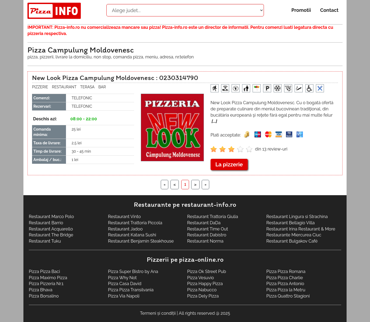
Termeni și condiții (158, 313)
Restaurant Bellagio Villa (290, 222)
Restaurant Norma (205, 241)
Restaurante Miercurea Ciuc (293, 234)
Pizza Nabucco (202, 289)
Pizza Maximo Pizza (48, 277)
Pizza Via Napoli (123, 296)
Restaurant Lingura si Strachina (297, 216)
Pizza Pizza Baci (44, 271)
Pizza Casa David (124, 283)
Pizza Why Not (122, 277)
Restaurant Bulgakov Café (292, 241)
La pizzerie (229, 164)
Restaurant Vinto (124, 216)
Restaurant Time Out (207, 229)
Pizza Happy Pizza (205, 283)
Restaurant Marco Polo (51, 216)
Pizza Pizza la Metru (285, 289)
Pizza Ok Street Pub (206, 271)
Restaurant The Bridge (51, 234)
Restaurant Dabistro (206, 234)
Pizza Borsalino (44, 296)
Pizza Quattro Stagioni (288, 296)
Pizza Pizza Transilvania (130, 289)
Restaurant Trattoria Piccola (135, 222)
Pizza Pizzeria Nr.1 (46, 283)
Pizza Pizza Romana (285, 271)
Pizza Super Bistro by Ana (133, 271)
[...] (214, 121)
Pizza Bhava (40, 289)
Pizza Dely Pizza (203, 296)
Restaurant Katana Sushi (132, 234)
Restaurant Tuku (45, 241)
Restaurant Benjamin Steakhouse (141, 241)
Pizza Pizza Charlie (284, 277)
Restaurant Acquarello (51, 229)
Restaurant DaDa (204, 222)
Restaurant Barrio (46, 222)
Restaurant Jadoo (125, 229)
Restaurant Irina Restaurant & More (300, 229)
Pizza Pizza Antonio (285, 283)
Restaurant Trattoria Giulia (212, 216)
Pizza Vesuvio (200, 277)
